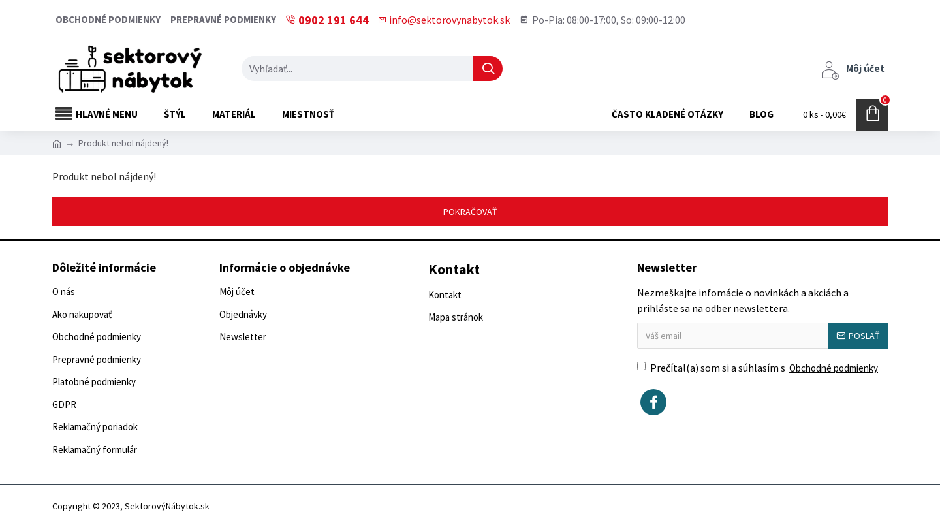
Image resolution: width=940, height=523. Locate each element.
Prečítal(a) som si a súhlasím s (758, 368)
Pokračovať (470, 211)
